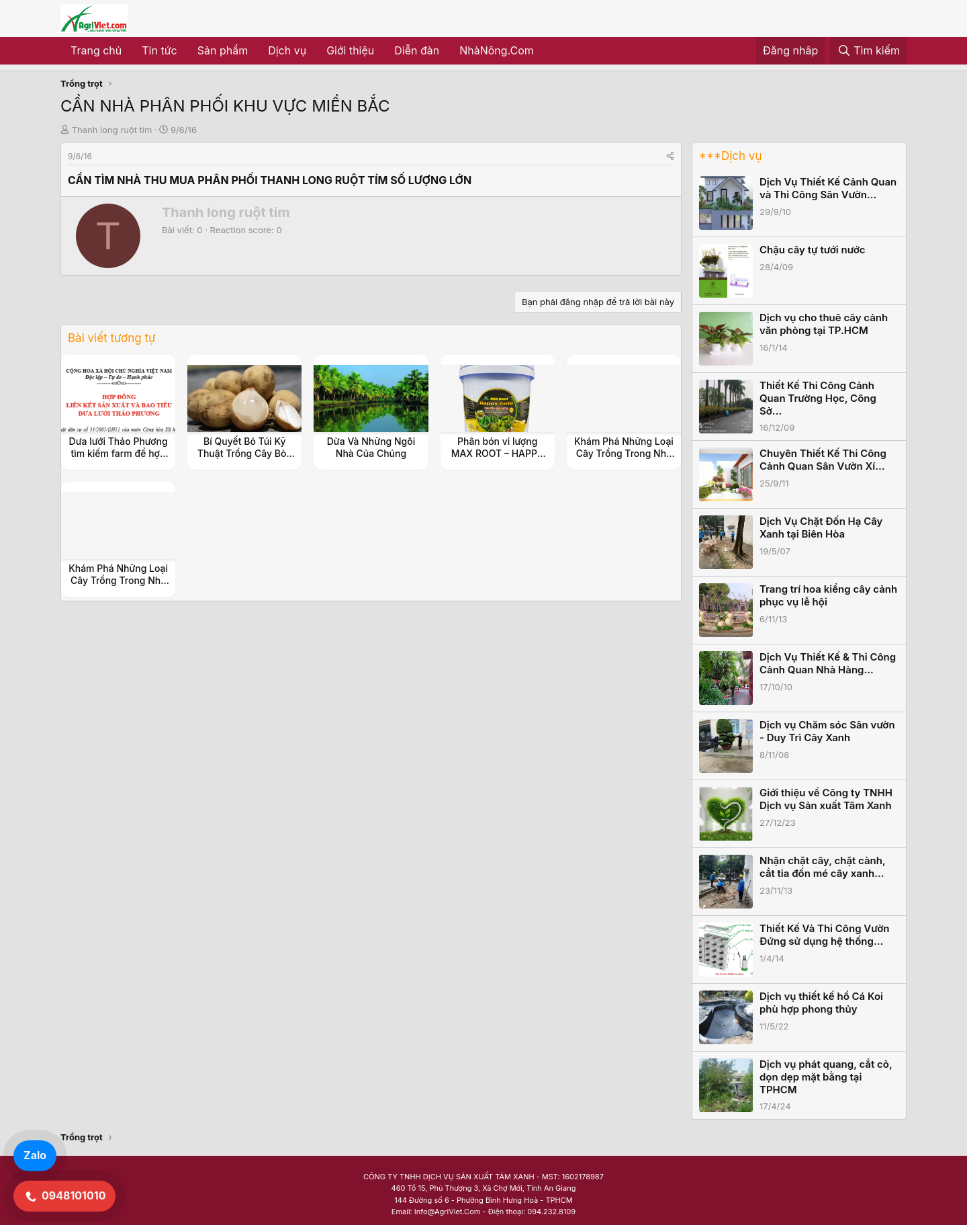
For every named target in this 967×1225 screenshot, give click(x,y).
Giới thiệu (350, 50)
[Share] (670, 156)
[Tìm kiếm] (868, 51)
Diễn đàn (416, 50)
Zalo (35, 1155)
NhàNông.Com (496, 50)
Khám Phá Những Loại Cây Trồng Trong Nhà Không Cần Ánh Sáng (624, 453)
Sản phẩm (222, 50)
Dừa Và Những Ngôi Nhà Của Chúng (371, 447)
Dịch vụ (287, 50)
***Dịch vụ (730, 156)
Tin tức (159, 50)
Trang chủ (96, 50)
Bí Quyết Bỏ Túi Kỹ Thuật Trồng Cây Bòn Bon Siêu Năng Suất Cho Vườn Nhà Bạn (244, 459)
